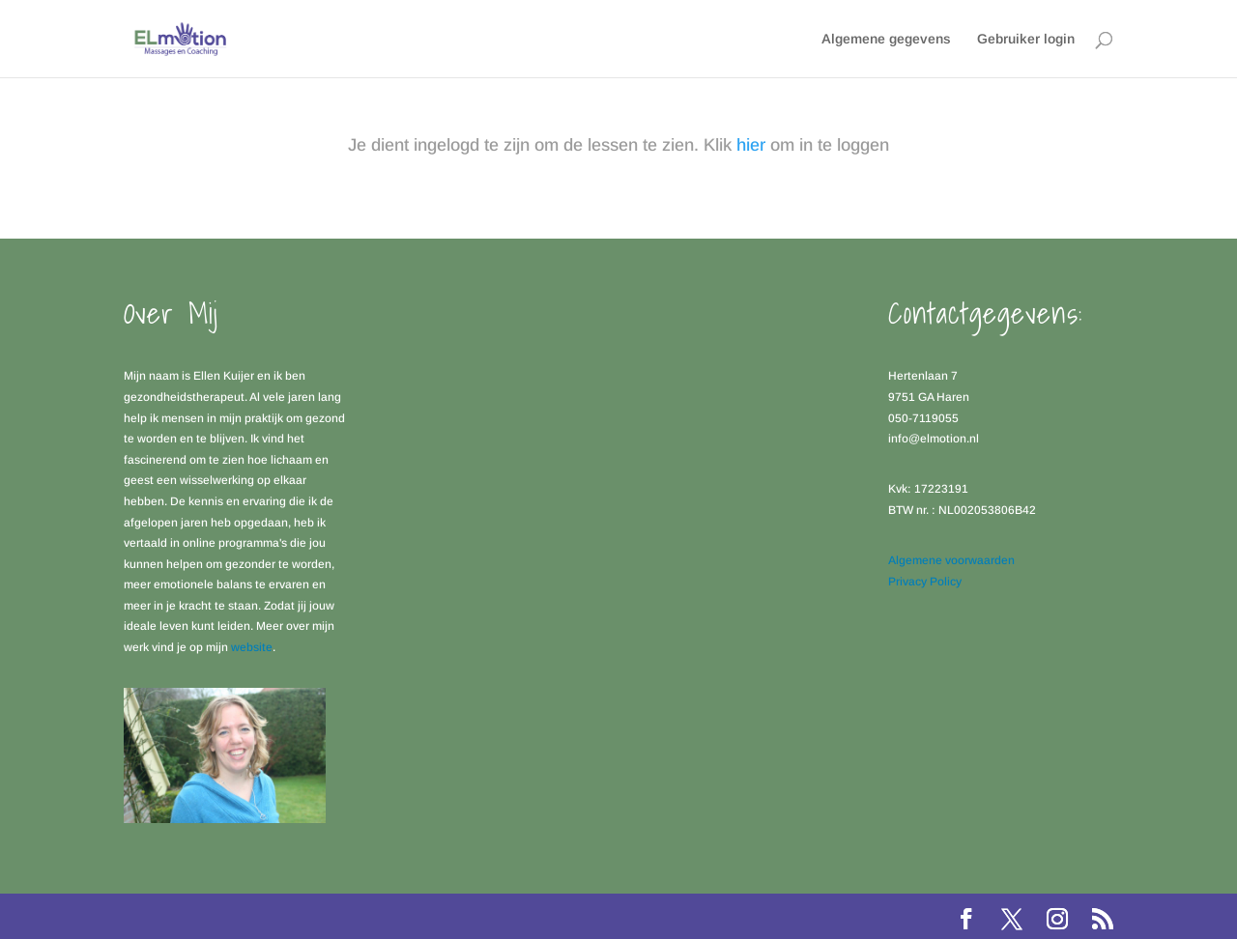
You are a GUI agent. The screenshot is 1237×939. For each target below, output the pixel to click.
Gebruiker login (1026, 39)
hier (750, 145)
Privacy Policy (925, 581)
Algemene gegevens (886, 39)
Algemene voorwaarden (951, 560)
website (252, 647)
